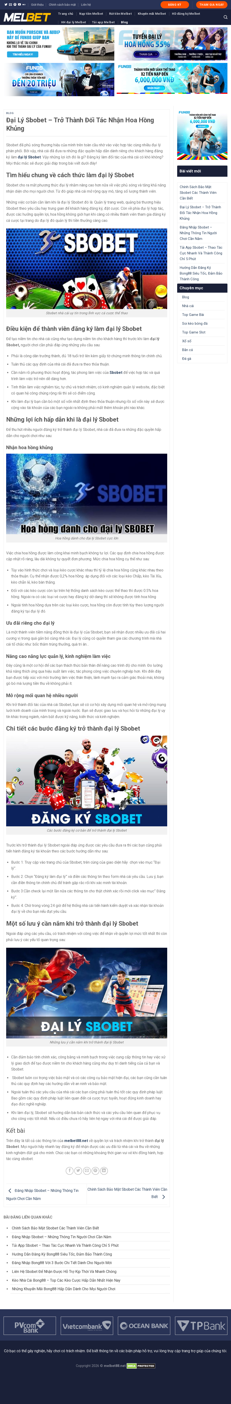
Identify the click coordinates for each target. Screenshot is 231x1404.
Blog (124, 22)
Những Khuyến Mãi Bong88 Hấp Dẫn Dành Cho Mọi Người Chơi (63, 1289)
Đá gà (186, 359)
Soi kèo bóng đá (195, 323)
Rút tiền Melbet (120, 13)
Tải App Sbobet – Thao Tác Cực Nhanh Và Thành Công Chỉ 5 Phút (65, 1245)
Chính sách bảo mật (62, 4)
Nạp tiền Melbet (91, 13)
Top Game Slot (193, 332)
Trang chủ (65, 13)
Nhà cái (188, 306)
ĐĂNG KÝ (174, 4)
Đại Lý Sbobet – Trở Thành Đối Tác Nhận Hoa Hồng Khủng (200, 213)
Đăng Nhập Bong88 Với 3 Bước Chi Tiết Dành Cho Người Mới (62, 1263)
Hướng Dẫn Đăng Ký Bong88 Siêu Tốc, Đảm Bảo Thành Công (62, 1254)
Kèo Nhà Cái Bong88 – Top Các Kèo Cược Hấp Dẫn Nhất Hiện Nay (66, 1280)
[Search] (225, 17)
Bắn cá (187, 350)
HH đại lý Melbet (73, 22)
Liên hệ (86, 4)
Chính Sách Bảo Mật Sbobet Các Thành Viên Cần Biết (56, 1228)
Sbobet (116, 372)
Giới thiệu (37, 4)
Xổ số (186, 341)
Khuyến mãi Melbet (152, 13)
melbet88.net (76, 1140)
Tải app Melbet (103, 22)
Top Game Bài (193, 315)
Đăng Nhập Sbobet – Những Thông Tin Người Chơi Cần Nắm (61, 1237)
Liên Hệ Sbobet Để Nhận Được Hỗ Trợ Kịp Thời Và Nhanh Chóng (64, 1271)
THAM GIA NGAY (211, 4)
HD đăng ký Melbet (186, 13)
